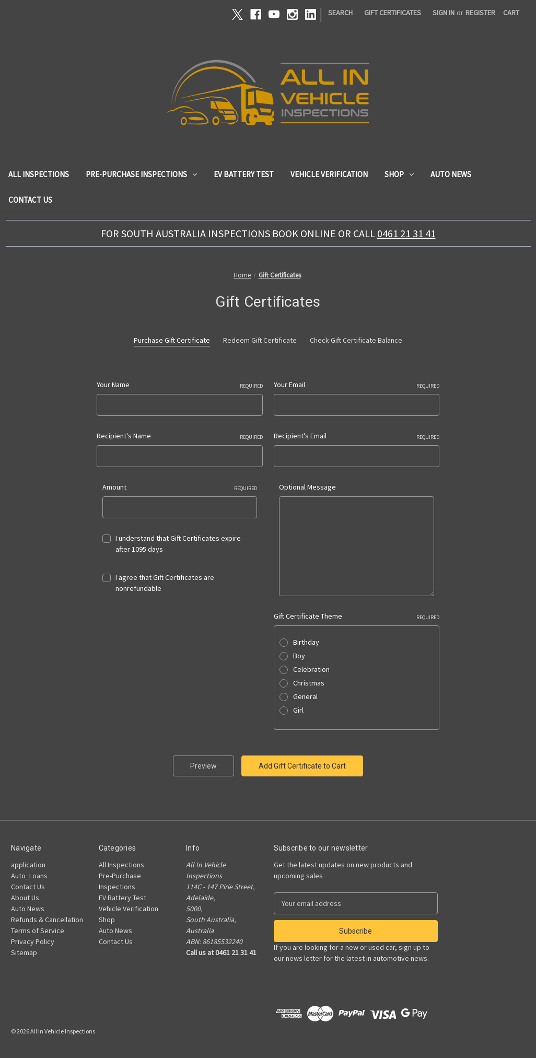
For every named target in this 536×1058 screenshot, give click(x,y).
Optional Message (307, 487)
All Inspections (38, 174)
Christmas (308, 683)
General (305, 696)
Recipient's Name (180, 436)
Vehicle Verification (329, 174)
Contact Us (30, 200)
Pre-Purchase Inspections (141, 174)
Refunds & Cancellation (47, 919)
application (28, 864)
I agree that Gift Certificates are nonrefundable (164, 583)
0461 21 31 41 (406, 233)
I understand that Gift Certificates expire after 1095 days (178, 543)
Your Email (357, 385)
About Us (25, 897)
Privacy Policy (32, 941)
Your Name (180, 385)
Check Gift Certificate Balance (356, 340)
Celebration (311, 669)
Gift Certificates (392, 12)
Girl (298, 710)
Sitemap (24, 952)
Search (340, 12)
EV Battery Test (244, 174)
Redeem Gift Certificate (260, 340)
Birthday (306, 642)
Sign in (444, 12)
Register (480, 12)
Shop (399, 174)
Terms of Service (37, 930)
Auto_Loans (29, 875)
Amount (180, 487)
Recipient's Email (357, 436)
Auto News (450, 174)
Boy (299, 655)
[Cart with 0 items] (511, 13)
